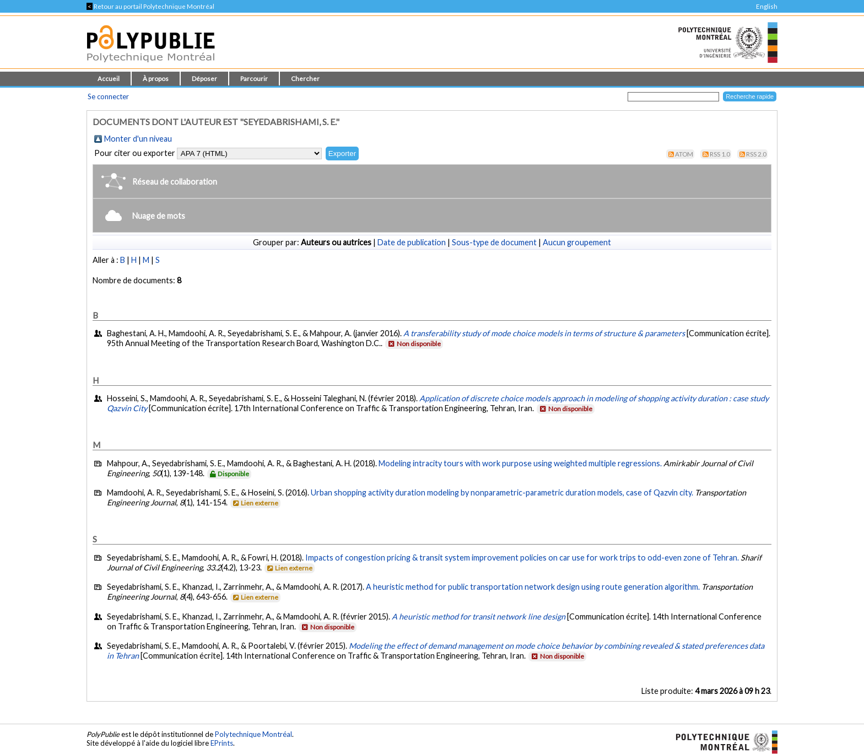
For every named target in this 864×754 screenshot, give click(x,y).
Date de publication (411, 242)
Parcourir (254, 78)
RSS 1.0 (720, 154)
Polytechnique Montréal (253, 734)
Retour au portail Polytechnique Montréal (150, 6)
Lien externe (254, 503)
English (766, 6)
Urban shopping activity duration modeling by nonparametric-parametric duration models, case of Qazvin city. (502, 492)
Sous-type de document (494, 242)
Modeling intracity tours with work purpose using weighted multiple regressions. (520, 463)
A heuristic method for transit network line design (478, 616)
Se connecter (108, 96)
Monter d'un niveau (138, 138)
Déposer (204, 78)
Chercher (305, 78)
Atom (684, 154)
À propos (156, 78)
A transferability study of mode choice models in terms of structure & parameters (544, 333)
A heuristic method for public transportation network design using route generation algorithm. (533, 586)
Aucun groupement (577, 242)
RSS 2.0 (756, 154)
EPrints (221, 743)
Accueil (109, 78)
